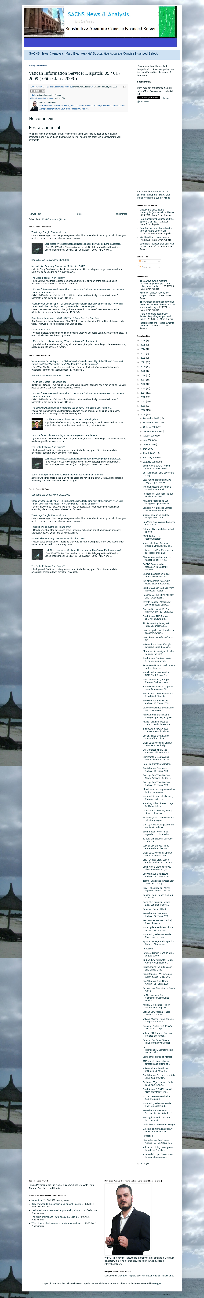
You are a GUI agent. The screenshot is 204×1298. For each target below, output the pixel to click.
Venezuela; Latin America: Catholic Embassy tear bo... (157, 544)
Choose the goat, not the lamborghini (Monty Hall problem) (156, 211)
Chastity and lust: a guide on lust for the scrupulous (159, 790)
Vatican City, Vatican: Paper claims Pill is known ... (156, 1013)
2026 (143, 340)
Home (78, 214)
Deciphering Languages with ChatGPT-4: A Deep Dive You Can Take (65, 318)
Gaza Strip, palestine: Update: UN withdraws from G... (157, 854)
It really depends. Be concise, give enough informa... (57, 1204)
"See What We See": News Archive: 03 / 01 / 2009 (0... (157, 1141)
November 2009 (151, 422)
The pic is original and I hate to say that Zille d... (55, 1217)
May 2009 (148, 449)
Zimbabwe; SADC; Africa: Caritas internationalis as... (157, 730)
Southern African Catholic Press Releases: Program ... (158, 589)
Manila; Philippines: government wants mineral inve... (158, 826)
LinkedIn (141, 194)
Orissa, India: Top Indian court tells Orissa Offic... (157, 968)
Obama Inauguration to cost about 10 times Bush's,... (156, 575)
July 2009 (148, 440)
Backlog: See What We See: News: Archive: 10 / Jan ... (157, 776)
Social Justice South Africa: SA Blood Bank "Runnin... (158, 695)
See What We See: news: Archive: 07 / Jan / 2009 (155, 914)
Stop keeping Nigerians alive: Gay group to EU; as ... (157, 481)
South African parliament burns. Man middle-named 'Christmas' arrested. (67, 474)
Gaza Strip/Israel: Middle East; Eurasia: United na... (158, 797)
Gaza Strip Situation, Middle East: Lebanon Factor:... (156, 903)
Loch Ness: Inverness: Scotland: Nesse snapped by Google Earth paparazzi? (83, 244)
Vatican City (60, 98)
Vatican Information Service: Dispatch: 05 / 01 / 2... (156, 1069)
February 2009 (150, 457)
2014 (143, 392)
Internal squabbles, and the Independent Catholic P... (156, 516)
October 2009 (150, 427)
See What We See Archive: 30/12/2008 (51, 260)
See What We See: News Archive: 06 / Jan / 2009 (155, 982)
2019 (143, 371)
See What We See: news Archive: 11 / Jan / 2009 (155, 769)
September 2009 (151, 431)
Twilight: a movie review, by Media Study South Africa (156, 582)
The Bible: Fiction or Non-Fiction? (48, 278)
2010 (143, 410)
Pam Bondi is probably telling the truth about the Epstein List (156, 229)
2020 (143, 366)
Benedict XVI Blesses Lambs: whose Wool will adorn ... (157, 509)
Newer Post (35, 214)
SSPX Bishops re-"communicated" (152, 537)
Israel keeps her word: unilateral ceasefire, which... (158, 631)
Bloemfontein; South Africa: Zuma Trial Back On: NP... (157, 758)
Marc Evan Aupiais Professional (157, 1275)
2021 (143, 362)
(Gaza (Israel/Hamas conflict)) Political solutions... (157, 921)
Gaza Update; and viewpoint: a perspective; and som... (158, 928)
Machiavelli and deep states (154, 237)
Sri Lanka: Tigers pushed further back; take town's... (158, 1083)
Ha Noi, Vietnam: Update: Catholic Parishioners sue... (157, 723)
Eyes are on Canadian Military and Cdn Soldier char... (157, 1130)
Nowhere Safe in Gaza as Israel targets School (158, 954)
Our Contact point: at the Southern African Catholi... (157, 751)
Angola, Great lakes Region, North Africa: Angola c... (157, 1006)
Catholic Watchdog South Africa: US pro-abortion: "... (159, 709)
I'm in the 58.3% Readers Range (159, 1124)
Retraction (148, 948)
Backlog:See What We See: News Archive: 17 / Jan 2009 (158, 610)
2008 (143, 1163)
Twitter (165, 191)
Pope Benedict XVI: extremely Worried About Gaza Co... (157, 975)
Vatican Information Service (49, 95)
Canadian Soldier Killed (154, 909)
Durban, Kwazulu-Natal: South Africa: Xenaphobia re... (158, 961)
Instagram (152, 194)
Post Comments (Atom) (54, 219)
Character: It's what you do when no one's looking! (159, 652)
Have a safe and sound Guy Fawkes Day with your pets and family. (155, 316)
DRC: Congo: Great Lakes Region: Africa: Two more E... (158, 861)
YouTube (148, 197)
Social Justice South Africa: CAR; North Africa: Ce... (156, 673)
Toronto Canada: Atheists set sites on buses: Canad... (157, 603)
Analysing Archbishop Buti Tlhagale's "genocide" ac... (157, 502)
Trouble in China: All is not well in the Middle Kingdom (71, 419)
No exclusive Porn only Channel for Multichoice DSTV (58, 266)
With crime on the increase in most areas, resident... (57, 1223)
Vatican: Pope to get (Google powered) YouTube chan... (157, 645)
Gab (168, 194)
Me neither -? (38, 1200)
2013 (143, 397)
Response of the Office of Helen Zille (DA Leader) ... (158, 596)
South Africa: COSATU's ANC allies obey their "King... (157, 1090)
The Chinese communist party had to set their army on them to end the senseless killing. (157, 305)
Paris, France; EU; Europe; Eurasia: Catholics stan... (156, 681)
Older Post (121, 214)
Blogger (157, 1283)
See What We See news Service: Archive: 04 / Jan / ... (158, 1111)
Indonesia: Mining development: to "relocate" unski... (158, 1148)
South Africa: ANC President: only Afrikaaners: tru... (157, 617)
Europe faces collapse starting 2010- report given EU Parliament (65, 341)
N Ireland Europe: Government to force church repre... (158, 1155)
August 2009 (149, 435)
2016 (143, 384)
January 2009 (150, 462)
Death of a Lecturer (41, 329)
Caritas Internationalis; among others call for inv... (157, 812)
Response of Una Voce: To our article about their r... (158, 495)
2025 (143, 345)
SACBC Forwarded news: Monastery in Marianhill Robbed (155, 567)
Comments (145, 267)
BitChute (158, 197)
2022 (143, 358)
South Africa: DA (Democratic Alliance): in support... (157, 659)
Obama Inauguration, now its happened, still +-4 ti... (157, 558)
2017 (143, 379)
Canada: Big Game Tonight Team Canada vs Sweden (157, 1041)
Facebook (156, 191)
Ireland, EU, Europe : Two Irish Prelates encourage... (158, 1034)
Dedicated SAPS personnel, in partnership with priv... (58, 1210)
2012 (143, 401)
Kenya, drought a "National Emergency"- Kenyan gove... (158, 716)
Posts (143, 261)
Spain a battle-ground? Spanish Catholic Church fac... (158, 942)
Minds (167, 197)
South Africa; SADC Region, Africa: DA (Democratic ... (156, 467)
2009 (143, 414)
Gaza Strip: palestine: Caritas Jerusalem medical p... (157, 744)
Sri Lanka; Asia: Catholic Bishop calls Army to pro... (158, 819)
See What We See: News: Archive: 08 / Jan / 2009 (155, 875)
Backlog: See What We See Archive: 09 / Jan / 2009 (156, 783)
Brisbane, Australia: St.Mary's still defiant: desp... (157, 1027)
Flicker (161, 194)
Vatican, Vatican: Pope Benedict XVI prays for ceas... (158, 1020)
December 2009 (151, 418)
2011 (143, 406)
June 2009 (148, 444)
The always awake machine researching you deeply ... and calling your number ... (72, 407)
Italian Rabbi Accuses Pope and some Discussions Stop (158, 688)
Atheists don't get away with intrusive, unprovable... (156, 624)
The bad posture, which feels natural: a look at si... (157, 488)
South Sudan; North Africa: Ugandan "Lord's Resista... (157, 833)
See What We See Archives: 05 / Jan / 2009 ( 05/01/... (159, 1076)
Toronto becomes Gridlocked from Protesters (157, 1097)
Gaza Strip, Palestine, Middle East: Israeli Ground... (157, 1104)
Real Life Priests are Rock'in (157, 764)
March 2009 (149, 453)
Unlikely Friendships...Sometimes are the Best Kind (158, 1050)
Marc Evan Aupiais (126, 1275)
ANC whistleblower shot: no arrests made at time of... (156, 1062)
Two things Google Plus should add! (49, 232)
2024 (143, 349)
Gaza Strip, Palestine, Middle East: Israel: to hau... (157, 935)
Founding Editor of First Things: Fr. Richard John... (158, 804)
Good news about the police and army (52, 527)
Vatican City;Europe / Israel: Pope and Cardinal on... (156, 847)
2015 (143, 388)
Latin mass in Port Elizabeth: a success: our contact (158, 551)
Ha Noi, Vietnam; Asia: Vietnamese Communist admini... (156, 998)
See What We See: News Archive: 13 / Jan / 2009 (155, 702)
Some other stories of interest (157, 1057)
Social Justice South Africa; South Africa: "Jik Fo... (156, 737)
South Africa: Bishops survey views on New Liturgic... (157, 868)
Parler (140, 197)
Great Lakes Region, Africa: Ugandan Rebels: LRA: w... (157, 889)
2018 (143, 375)
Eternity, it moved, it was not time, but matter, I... (156, 1118)
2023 (143, 353)
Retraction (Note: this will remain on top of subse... (159, 666)
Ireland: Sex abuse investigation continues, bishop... (158, 882)
